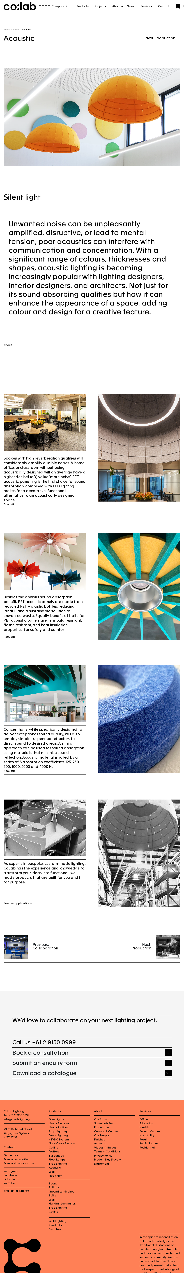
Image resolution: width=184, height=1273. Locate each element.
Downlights (56, 1119)
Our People (101, 1135)
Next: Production (160, 38)
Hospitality (146, 1135)
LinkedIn (9, 1179)
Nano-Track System (62, 1143)
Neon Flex (55, 1175)
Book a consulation (16, 1159)
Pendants (55, 1225)
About (8, 344)
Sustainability (103, 1123)
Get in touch (12, 1155)
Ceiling (53, 1147)
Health (144, 1127)
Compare (58, 6)
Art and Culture (149, 1131)
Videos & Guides (105, 1147)
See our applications (18, 903)
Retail (143, 1139)
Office (143, 1119)
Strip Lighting (58, 1131)
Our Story (100, 1119)
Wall (52, 1171)
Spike (52, 1195)
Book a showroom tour (19, 1163)
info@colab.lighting (17, 1119)
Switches (55, 1229)
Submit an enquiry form (44, 1062)
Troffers (54, 1151)
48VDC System (59, 1139)
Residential (147, 1147)
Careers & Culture (106, 1131)
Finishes (99, 1139)
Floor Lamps (57, 1159)
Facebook (10, 1175)
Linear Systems (59, 1123)
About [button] (116, 6)
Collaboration (45, 948)
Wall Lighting (57, 1221)
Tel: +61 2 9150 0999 (16, 1115)
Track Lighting (58, 1135)
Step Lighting (58, 1163)
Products (83, 6)
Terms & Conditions (107, 1151)
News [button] (130, 6)
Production (141, 948)
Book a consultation (40, 1052)
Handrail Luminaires (62, 1203)
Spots (53, 1183)
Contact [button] (163, 6)
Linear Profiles (58, 1127)
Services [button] (146, 6)
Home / (8, 29)
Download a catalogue (44, 1073)
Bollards (54, 1187)
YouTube (9, 1183)
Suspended (56, 1155)
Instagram (11, 1171)
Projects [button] (100, 6)
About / (16, 29)
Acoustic (9, 504)
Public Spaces (148, 1143)
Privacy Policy (103, 1155)
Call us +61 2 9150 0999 (44, 1042)
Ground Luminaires (61, 1191)
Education (146, 1123)
